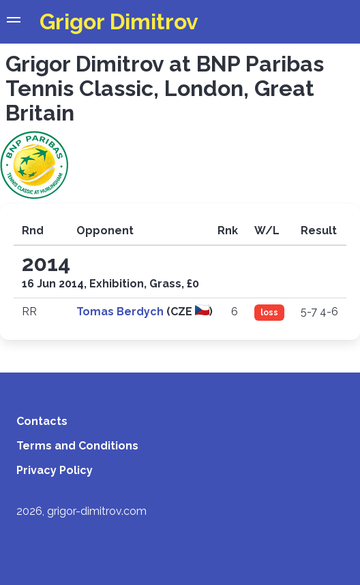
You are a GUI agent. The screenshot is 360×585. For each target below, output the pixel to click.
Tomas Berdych (121, 311)
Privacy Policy (54, 470)
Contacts (42, 421)
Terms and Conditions (77, 445)
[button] (13, 21)
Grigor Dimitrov (119, 21)
